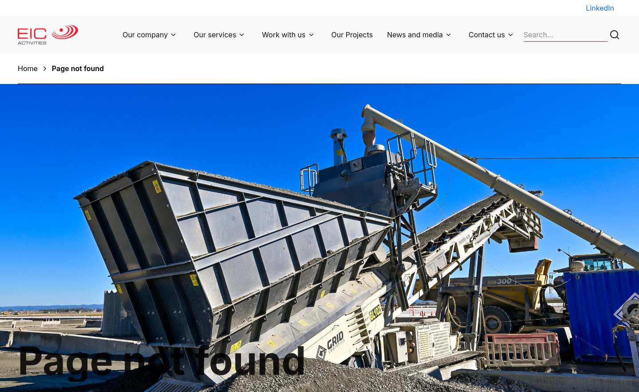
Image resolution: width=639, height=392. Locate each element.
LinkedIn (600, 8)
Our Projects (352, 34)
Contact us (487, 34)
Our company (145, 34)
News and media (415, 34)
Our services (214, 34)
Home (28, 68)
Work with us (283, 34)
